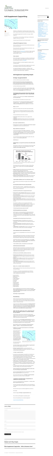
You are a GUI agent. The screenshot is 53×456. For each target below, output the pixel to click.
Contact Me (47, 8)
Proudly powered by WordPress (19, 452)
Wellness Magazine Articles (41, 59)
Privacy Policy (39, 45)
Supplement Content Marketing (42, 56)
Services (39, 46)
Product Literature (40, 55)
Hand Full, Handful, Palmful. (41, 22)
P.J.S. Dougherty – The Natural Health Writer (16, 10)
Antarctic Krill (23, 51)
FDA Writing (39, 52)
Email (5, 424)
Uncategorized (40, 58)
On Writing (39, 54)
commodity (24, 60)
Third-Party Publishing (41, 57)
